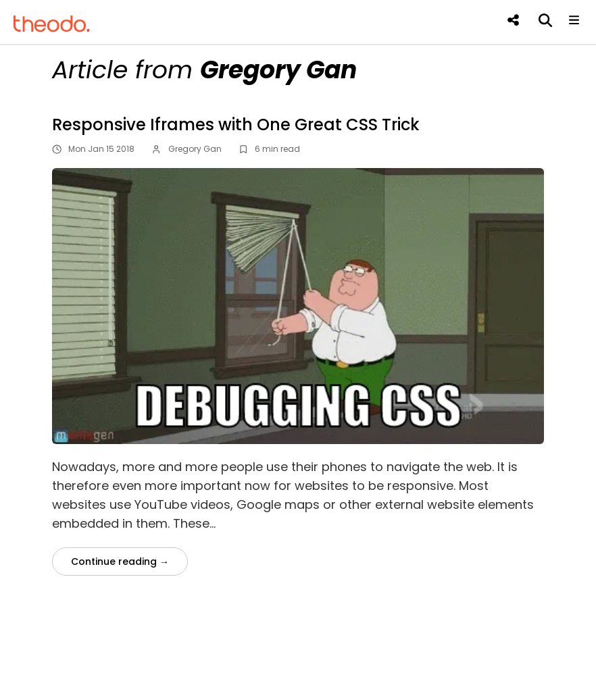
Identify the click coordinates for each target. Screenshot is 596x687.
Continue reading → (120, 561)
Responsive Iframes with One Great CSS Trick (236, 124)
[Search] (543, 20)
